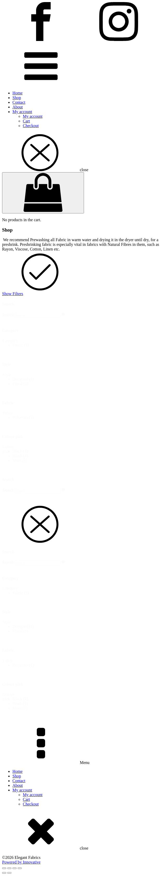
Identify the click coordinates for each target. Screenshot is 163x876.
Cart (26, 121)
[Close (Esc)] (20, 868)
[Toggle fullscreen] (9, 868)
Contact (18, 102)
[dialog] (81, 609)
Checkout (31, 125)
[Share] (14, 868)
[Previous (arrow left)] (4, 873)
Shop (16, 97)
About (17, 107)
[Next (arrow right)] (9, 873)
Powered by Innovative (21, 862)
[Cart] (43, 192)
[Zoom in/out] (4, 868)
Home (17, 93)
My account (22, 111)
